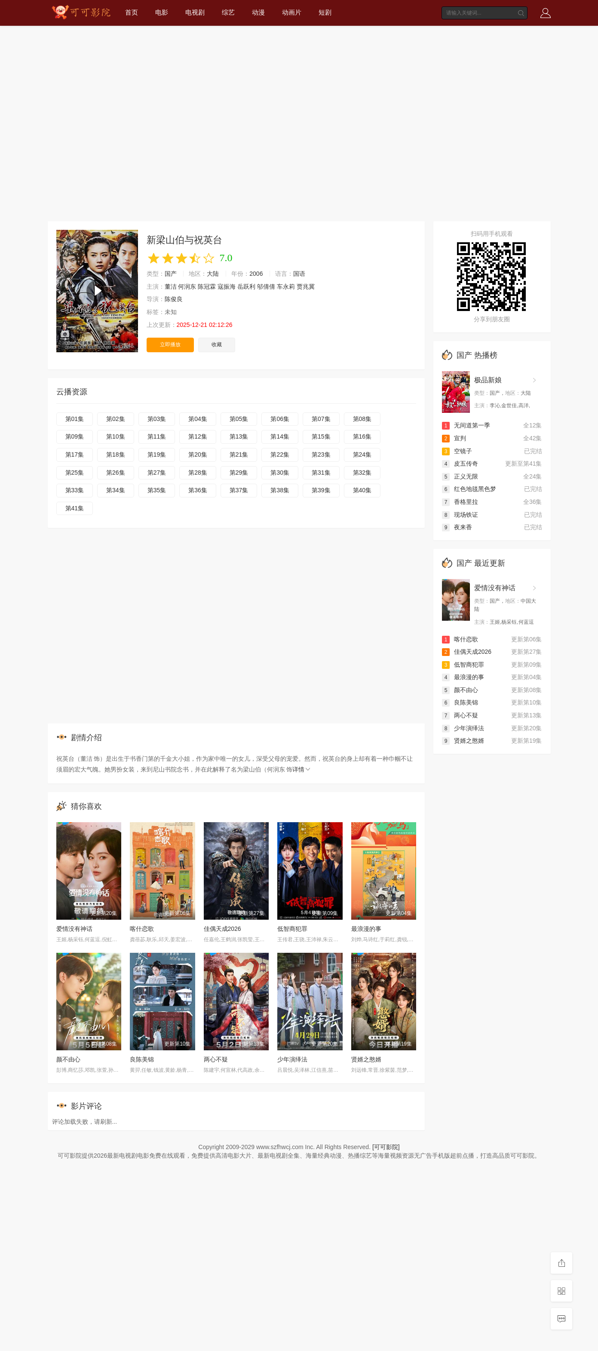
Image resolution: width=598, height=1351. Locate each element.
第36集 (197, 490)
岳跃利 (246, 286)
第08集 (362, 418)
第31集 (321, 472)
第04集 (197, 418)
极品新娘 (488, 380)
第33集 (74, 490)
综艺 (228, 12)
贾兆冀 (306, 286)
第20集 (197, 454)
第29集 (239, 472)
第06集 (279, 418)
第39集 (321, 490)
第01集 (74, 418)
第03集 (156, 418)
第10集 (115, 436)
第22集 (279, 454)
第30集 (279, 472)
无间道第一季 (466, 425)
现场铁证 (460, 514)
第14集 (279, 436)
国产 (171, 273)
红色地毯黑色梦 (469, 488)
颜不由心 (68, 1059)
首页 (131, 12)
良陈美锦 (142, 1059)
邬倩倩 (266, 286)
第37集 (239, 490)
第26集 (115, 472)
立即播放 (170, 345)
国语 (299, 273)
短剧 (325, 12)
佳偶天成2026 (222, 928)
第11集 (156, 436)
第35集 (156, 490)
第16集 (362, 436)
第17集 (74, 454)
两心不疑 (216, 1059)
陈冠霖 (207, 286)
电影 (161, 12)
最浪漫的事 (366, 928)
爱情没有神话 (74, 928)
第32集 (362, 472)
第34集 (115, 490)
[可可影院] (386, 1147)
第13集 (239, 436)
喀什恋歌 (142, 928)
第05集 (239, 418)
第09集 (74, 436)
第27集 (156, 472)
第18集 (115, 454)
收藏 (217, 345)
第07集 (321, 418)
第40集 (362, 490)
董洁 (171, 286)
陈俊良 (174, 299)
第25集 (74, 472)
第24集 (362, 454)
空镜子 (457, 451)
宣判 (454, 438)
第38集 (279, 490)
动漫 (258, 12)
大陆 (213, 273)
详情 (301, 769)
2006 (256, 273)
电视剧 (195, 12)
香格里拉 (460, 501)
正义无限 (460, 476)
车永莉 (286, 286)
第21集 (239, 454)
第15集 (321, 436)
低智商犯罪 (292, 928)
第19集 (156, 454)
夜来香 (457, 527)
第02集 (115, 418)
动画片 (291, 12)
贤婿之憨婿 (366, 1059)
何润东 (187, 286)
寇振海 (227, 286)
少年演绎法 (292, 1059)
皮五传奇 (460, 463)
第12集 (197, 436)
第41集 (74, 508)
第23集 (321, 454)
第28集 (197, 472)
